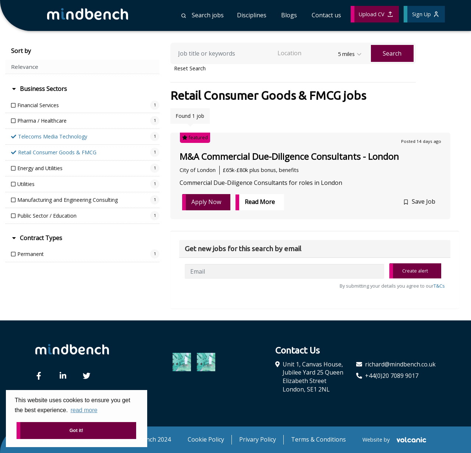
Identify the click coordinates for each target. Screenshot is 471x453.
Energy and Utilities (40, 168)
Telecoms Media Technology (52, 136)
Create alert (415, 270)
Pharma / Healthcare (42, 120)
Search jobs (202, 15)
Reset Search (190, 68)
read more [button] (84, 410)
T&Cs (439, 285)
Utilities (26, 183)
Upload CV (376, 14)
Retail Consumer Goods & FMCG (57, 152)
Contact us (326, 15)
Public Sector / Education (47, 215)
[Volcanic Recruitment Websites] (410, 439)
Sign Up (425, 14)
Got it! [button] (77, 430)
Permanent (30, 253)
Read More (260, 202)
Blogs (289, 15)
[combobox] (320, 53)
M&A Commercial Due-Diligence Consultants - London (289, 156)
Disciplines (251, 15)
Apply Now (206, 202)
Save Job (423, 201)
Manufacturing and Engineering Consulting (67, 199)
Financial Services (38, 105)
